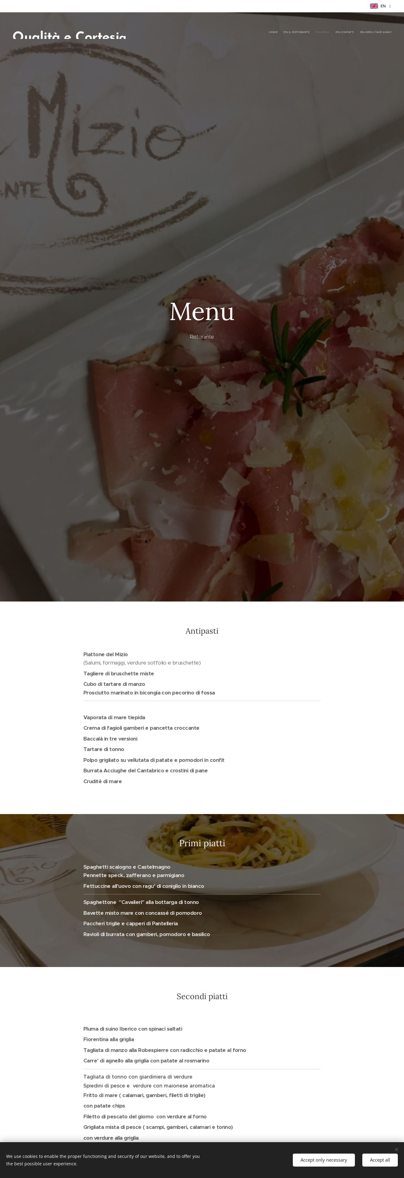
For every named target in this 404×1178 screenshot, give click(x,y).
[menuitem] (367, 32)
